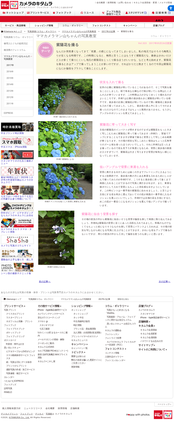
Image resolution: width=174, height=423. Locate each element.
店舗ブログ (159, 25)
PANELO (8, 392)
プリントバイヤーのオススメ (84, 336)
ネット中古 (78, 317)
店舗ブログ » (145, 306)
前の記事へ (45, 281)
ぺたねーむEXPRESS (14, 381)
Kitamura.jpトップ (13, 31)
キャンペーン (130, 25)
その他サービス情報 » (49, 306)
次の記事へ (164, 281)
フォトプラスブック (15, 329)
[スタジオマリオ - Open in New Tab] (136, 13)
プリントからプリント (16, 365)
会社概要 (101, 2)
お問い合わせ (124, 2)
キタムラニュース (79, 340)
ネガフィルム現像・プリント (19, 321)
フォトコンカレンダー (115, 360)
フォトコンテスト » (115, 348)
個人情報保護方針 (11, 408)
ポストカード (10, 340)
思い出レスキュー (12, 347)
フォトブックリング (15, 336)
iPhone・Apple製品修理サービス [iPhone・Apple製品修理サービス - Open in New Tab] (155, 317)
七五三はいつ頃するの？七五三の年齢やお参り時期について (17, 197)
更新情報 (75, 367)
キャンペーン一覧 (79, 348)
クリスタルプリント (15, 313)
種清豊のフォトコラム (15, 50)
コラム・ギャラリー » (117, 306)
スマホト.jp (43, 321)
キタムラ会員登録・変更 (145, 2)
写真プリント (10, 310)
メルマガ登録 (165, 2)
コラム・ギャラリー (72, 25)
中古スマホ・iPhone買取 (14, 147)
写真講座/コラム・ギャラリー (42, 31)
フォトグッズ (10, 384)
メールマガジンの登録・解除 (51, 339)
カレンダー (9, 377)
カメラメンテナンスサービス (51, 313)
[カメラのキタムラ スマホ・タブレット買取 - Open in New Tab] (17, 226)
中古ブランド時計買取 (12, 133)
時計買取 (77, 325)
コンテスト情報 (112, 353)
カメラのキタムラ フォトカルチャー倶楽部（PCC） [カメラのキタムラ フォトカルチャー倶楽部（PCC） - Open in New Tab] (120, 343)
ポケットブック (13, 332)
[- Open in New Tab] (165, 31)
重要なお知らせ (78, 356)
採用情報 (111, 2)
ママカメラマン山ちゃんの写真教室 (79, 31)
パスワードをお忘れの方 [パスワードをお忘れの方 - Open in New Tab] (151, 341)
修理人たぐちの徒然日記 (16, 43)
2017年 (10, 65)
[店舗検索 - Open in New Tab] (161, 13)
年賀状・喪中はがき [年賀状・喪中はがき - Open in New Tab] (15, 344)
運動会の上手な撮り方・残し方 (17, 259)
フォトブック (10, 325)
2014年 (10, 84)
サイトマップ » (146, 345)
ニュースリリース (33, 408)
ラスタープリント (14, 317)
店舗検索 (75, 408)
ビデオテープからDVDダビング (20, 351)
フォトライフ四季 (113, 338)
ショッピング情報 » (81, 306)
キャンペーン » (79, 344)
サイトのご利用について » (152, 349)
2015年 (10, 78)
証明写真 (8, 388)
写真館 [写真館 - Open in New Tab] (49, 414)
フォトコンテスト (101, 25)
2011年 (10, 103)
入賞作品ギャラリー (114, 356)
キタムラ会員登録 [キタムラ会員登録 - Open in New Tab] (148, 330)
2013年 (10, 91)
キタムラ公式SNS (46, 347)
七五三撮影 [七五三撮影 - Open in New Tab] (45, 329)
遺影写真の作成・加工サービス (20, 369)
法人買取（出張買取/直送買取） (88, 332)
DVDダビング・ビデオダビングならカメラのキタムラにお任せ (17, 214)
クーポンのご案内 (46, 343)
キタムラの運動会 (113, 330)
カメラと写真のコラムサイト (16, 245)
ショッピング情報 (44, 25)
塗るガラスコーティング (49, 317)
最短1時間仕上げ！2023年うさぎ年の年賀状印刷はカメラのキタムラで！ (17, 180)
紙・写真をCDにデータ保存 (19, 362)
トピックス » (78, 352)
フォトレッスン (112, 334)
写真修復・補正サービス (17, 373)
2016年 (10, 71)
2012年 (10, 97)
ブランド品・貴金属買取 (84, 329)
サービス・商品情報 (15, 25)
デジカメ (39, 414)
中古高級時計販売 (81, 321)
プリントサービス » (14, 306)
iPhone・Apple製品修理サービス (52, 310)
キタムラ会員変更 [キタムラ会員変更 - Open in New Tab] (148, 333)
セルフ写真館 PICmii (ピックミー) (53, 350)
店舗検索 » (144, 321)
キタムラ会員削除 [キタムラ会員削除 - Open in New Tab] (148, 337)
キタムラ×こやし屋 (46, 361)
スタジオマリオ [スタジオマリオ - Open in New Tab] (47, 325)
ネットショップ (78, 310)
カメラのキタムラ (146, 310)
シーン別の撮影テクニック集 (16, 273)
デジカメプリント (9, 414)
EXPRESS (8, 113)
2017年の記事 (108, 31)
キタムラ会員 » (146, 325)
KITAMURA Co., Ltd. (19, 417)
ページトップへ (164, 404)
